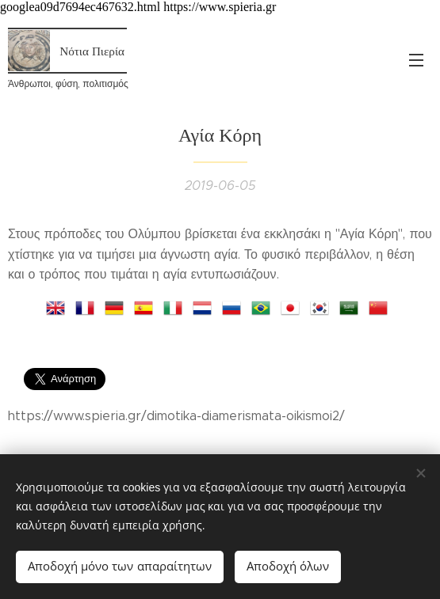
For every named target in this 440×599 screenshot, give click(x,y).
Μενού (416, 60)
